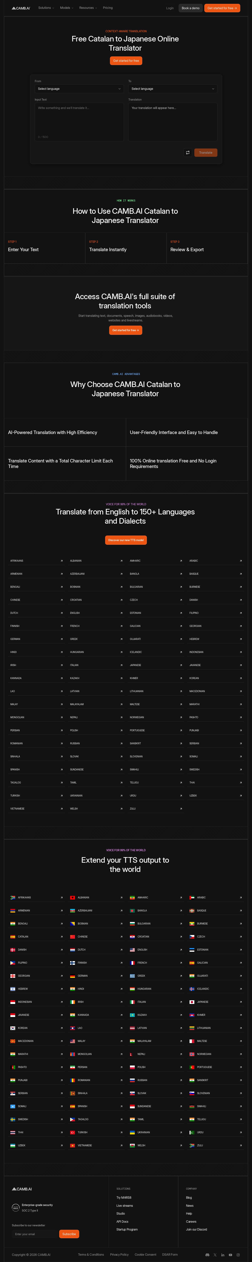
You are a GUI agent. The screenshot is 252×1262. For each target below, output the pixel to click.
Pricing (108, 8)
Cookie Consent (145, 1254)
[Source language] (79, 88)
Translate (205, 152)
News (190, 1206)
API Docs (122, 1221)
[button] (46, 8)
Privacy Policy (119, 1254)
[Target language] (172, 88)
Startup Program (127, 1229)
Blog (189, 1197)
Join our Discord (196, 1229)
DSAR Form (170, 1254)
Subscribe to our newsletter (28, 1225)
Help (189, 1213)
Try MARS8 (123, 1197)
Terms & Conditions (91, 1254)
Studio (120, 1213)
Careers (191, 1221)
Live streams (124, 1206)
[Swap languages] (188, 152)
